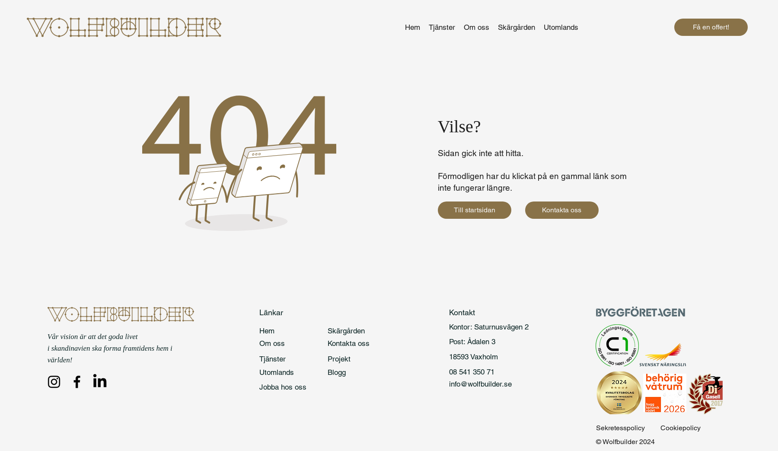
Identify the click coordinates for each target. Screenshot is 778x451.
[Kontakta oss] (562, 210)
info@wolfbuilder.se (480, 384)
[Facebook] (77, 382)
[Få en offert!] (711, 27)
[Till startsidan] (474, 210)
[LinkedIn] (100, 382)
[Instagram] (54, 382)
